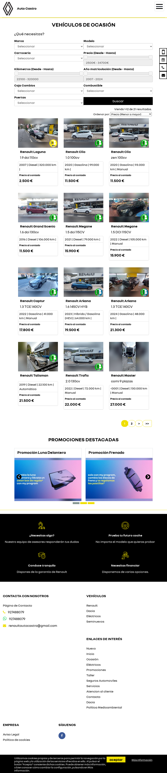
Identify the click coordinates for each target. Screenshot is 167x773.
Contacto (93, 697)
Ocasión (92, 659)
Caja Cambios (24, 85)
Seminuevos (95, 621)
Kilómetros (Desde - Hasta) (33, 69)
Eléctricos (93, 616)
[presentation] (19, 477)
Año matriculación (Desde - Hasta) (109, 69)
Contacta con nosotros (26, 596)
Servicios (93, 686)
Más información (142, 759)
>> (147, 423)
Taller (90, 675)
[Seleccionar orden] (131, 114)
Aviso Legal (11, 734)
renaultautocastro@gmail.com (33, 626)
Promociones (96, 670)
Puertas (20, 97)
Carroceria (22, 53)
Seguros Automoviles (101, 680)
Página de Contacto (17, 605)
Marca (19, 41)
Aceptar (116, 759)
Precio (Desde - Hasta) (100, 53)
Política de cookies (16, 740)
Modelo (89, 41)
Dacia (90, 611)
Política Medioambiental (104, 707)
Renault (92, 605)
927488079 (16, 612)
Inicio (90, 654)
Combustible (93, 85)
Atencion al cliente (99, 691)
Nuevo (91, 648)
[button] (76, 503)
